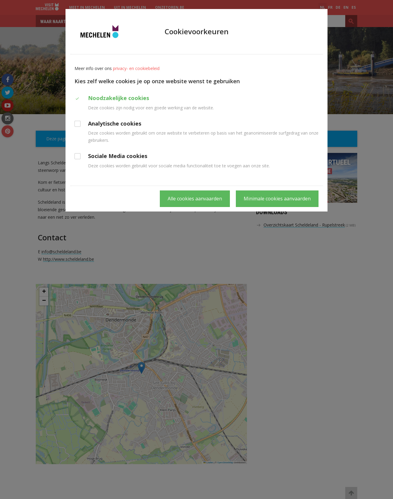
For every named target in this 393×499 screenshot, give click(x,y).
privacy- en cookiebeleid (136, 68)
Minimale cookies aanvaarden (277, 198)
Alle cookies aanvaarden (195, 198)
